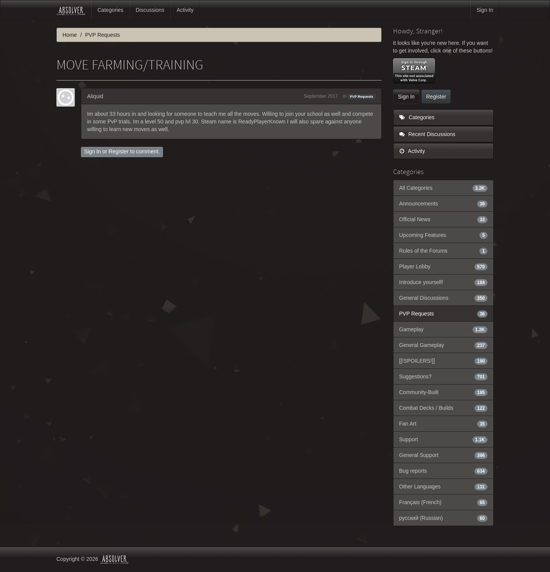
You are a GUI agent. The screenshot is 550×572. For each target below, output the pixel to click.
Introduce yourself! (443, 282)
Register (118, 151)
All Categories (443, 188)
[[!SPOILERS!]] (443, 361)
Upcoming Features (443, 235)
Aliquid (95, 96)
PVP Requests (361, 97)
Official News (443, 219)
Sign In (484, 10)
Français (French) (443, 502)
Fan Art (443, 423)
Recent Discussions (427, 134)
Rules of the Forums (443, 251)
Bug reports (443, 471)
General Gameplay (443, 345)
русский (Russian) (443, 518)
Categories (110, 10)
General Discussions (443, 298)
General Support (443, 455)
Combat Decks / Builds (443, 408)
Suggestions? (443, 376)
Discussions (150, 10)
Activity (184, 10)
